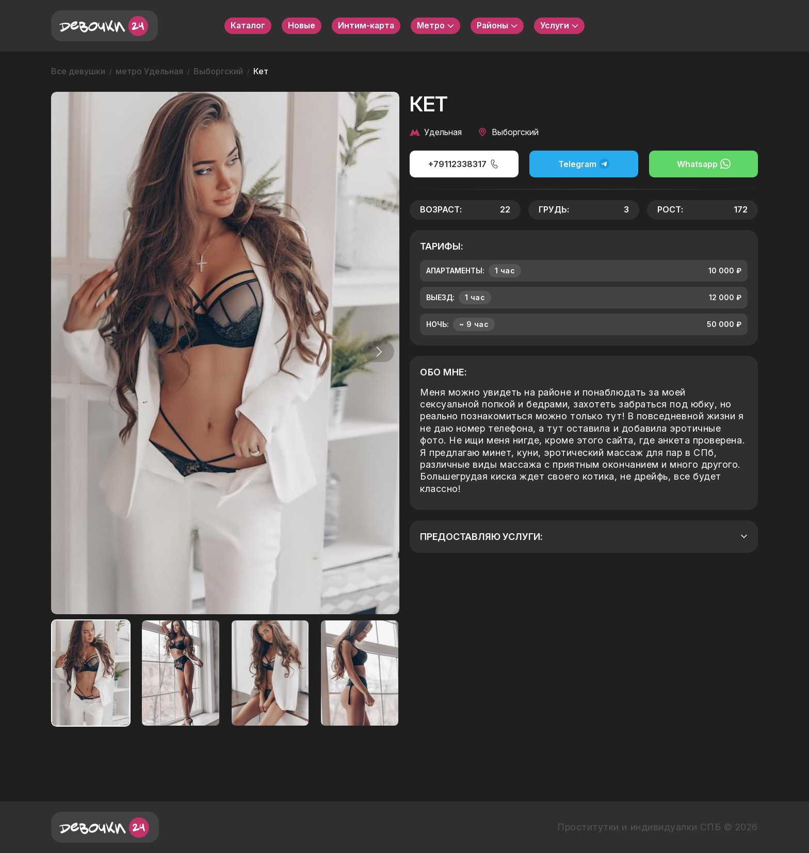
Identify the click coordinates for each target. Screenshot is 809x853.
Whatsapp (704, 163)
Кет (260, 71)
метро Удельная (149, 71)
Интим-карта (366, 25)
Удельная (436, 132)
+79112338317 (463, 164)
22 (505, 209)
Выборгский (218, 71)
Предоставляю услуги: (584, 536)
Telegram (584, 163)
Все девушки (78, 71)
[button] (375, 351)
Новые (301, 25)
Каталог (248, 25)
